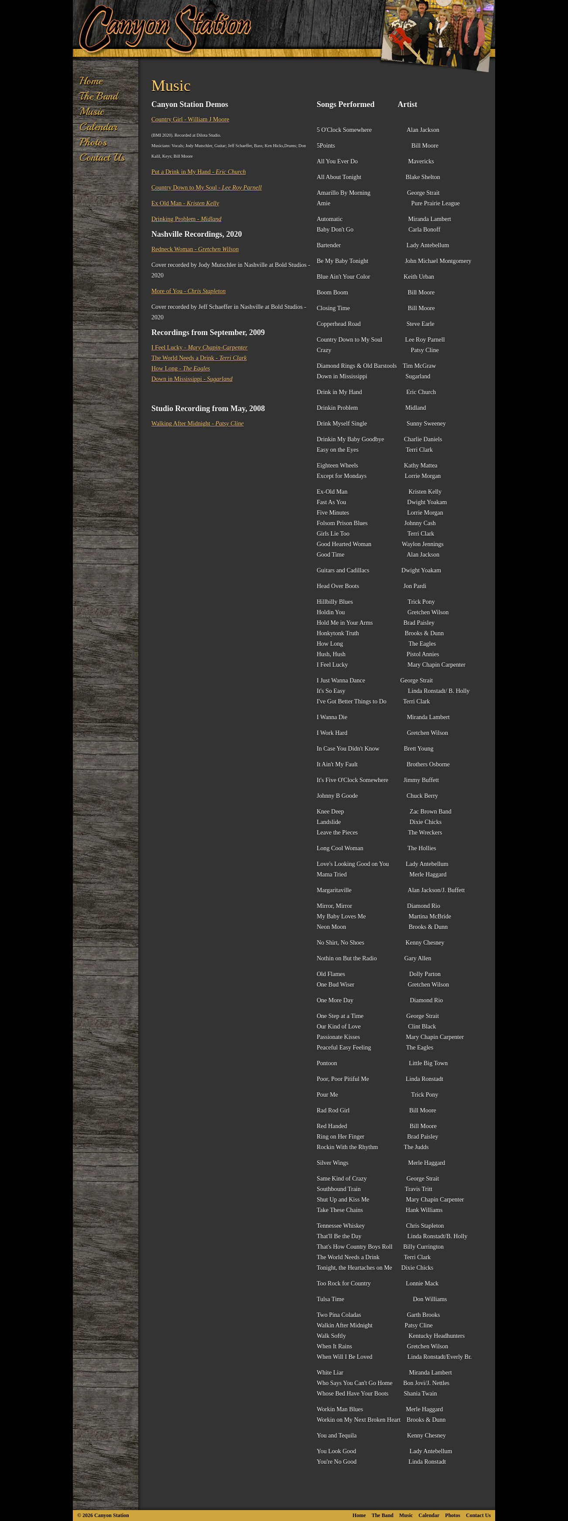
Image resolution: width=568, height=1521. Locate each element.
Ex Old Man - (185, 203)
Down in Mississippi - (192, 379)
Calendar (98, 126)
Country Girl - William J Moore (190, 119)
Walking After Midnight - (197, 423)
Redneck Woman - (195, 249)
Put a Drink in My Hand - (198, 172)
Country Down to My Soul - (206, 187)
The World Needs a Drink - (199, 358)
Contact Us (102, 157)
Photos (93, 142)
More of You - (188, 291)
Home (91, 80)
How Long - (180, 368)
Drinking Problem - (186, 219)
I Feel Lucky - (199, 347)
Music (91, 111)
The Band (98, 96)
